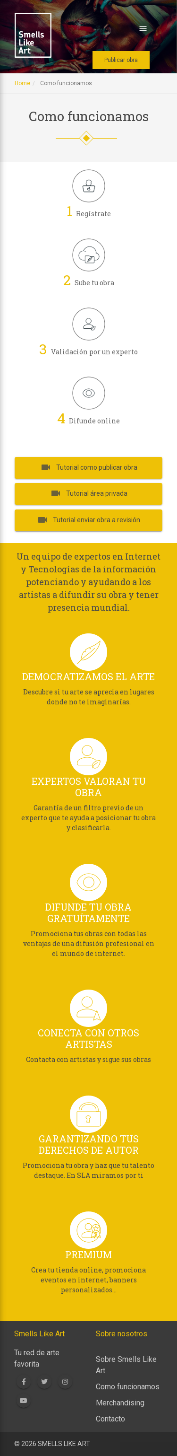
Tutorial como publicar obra (88, 467)
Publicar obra (121, 60)
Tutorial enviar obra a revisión (88, 520)
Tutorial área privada (88, 493)
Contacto (110, 1418)
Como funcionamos (128, 1386)
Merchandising (120, 1402)
